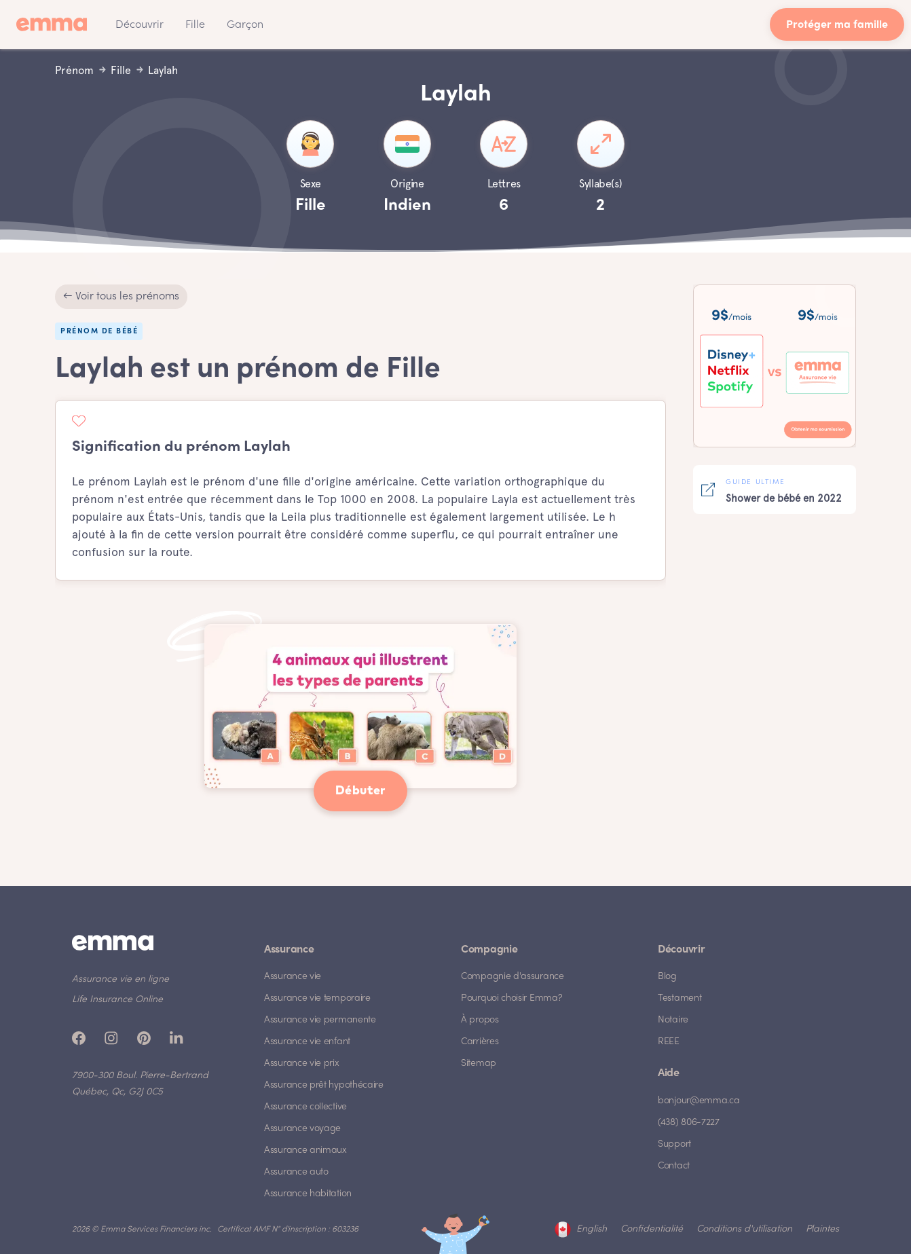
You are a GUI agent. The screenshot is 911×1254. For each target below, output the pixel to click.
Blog (667, 976)
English (591, 1229)
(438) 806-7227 (689, 1122)
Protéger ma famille (837, 25)
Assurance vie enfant (307, 1041)
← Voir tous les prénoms (121, 296)
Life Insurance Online (117, 999)
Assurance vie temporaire (317, 998)
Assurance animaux (305, 1150)
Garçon (245, 25)
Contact (674, 1166)
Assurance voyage (302, 1128)
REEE (669, 1041)
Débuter (360, 791)
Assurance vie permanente (320, 1020)
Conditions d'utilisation (744, 1229)
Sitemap (478, 1063)
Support (674, 1144)
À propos (480, 1020)
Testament (679, 998)
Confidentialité (651, 1229)
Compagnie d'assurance (512, 976)
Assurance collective (305, 1107)
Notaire (673, 1020)
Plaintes (822, 1229)
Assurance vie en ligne (120, 979)
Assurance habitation (308, 1194)
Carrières (479, 1041)
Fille (195, 25)
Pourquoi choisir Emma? (511, 998)
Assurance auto (296, 1172)
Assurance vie (292, 976)
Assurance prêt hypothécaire (324, 1085)
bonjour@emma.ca (699, 1100)
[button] (139, 24)
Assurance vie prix (301, 1063)
